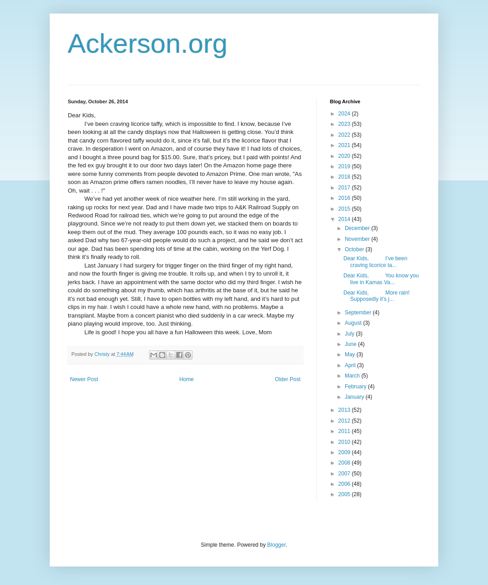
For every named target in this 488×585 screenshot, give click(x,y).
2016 (345, 198)
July (350, 334)
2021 (345, 145)
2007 (345, 473)
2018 (345, 177)
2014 (345, 219)
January (355, 397)
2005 (345, 494)
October (355, 249)
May (351, 354)
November (358, 239)
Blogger (276, 545)
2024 (345, 114)
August (354, 323)
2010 (345, 442)
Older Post (287, 379)
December (358, 228)
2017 (345, 187)
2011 (345, 431)
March (353, 376)
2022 (345, 135)
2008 (345, 463)
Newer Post (84, 379)
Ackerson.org (148, 43)
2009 (345, 452)
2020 (345, 156)
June (351, 344)
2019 (345, 166)
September (359, 312)
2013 (345, 410)
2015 (345, 209)
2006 (345, 484)
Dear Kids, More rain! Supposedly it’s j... (376, 296)
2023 (345, 124)
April (351, 365)
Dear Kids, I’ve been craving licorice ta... (375, 261)
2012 (345, 421)
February (356, 386)
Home (186, 379)
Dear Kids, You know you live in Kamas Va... (381, 278)
